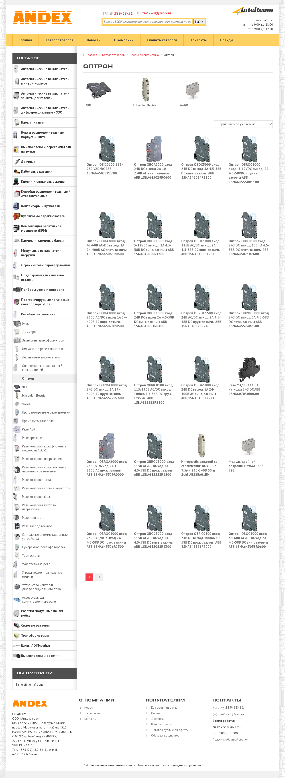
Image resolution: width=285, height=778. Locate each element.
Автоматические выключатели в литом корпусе (45, 81)
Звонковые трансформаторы (43, 340)
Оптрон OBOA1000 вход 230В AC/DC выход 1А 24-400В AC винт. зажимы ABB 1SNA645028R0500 (107, 319)
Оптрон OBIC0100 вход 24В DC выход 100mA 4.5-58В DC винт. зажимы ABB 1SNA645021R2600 (249, 247)
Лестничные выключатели (41, 357)
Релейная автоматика (38, 314)
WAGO (25, 404)
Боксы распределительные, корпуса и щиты (43, 134)
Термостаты (31, 555)
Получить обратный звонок (231, 739)
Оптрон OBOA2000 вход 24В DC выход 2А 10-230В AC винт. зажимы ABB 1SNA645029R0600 (153, 171)
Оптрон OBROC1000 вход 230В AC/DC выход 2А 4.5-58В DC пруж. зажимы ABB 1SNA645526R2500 (107, 540)
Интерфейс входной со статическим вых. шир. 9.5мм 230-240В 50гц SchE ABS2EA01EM (199, 468)
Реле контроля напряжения (42, 459)
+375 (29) (117, 14)
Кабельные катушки (37, 171)
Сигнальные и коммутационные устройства (45, 536)
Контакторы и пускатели (40, 206)
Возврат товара (161, 724)
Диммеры (29, 332)
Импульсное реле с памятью (42, 349)
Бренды (226, 40)
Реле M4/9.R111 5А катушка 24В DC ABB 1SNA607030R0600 (244, 389)
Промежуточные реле (38, 421)
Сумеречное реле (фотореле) (43, 547)
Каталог (28, 58)
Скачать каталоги (162, 40)
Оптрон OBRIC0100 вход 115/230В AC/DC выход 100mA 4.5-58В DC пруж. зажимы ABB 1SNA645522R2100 (153, 394)
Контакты (198, 40)
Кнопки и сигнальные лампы (43, 181)
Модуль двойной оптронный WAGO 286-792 (247, 465)
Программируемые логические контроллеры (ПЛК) (45, 302)
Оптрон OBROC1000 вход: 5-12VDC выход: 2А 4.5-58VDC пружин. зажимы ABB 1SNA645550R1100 (249, 173)
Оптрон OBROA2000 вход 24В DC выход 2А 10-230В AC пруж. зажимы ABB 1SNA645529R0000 (107, 468)
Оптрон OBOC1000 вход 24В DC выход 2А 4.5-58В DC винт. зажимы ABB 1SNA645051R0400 (154, 319)
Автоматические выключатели (45, 69)
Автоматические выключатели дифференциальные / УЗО (45, 110)
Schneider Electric (33, 395)
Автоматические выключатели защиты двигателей (45, 95)
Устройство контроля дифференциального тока (41, 587)
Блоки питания (33, 122)
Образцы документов (165, 735)
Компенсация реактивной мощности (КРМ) (41, 228)
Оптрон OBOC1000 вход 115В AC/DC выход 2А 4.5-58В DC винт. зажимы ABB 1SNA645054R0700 (200, 247)
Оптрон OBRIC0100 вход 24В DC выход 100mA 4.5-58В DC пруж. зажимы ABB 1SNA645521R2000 (201, 540)
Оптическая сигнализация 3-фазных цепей (43, 368)
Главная (25, 40)
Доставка (156, 719)
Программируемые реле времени (46, 412)
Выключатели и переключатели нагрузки (46, 149)
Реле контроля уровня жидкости (46, 488)
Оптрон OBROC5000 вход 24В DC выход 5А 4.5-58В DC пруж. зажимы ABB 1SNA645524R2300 (249, 319)
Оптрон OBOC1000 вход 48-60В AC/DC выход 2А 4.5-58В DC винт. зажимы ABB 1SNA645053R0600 (248, 540)
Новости (93, 40)
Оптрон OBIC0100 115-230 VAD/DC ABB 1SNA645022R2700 (105, 168)
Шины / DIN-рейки (35, 645)
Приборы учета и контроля (42, 290)
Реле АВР (28, 429)
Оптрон (28, 378)
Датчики (28, 161)
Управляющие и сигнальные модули (42, 574)
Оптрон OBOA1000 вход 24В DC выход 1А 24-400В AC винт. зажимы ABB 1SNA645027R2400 (200, 391)
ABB (24, 387)
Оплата (155, 713)
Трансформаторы (35, 635)
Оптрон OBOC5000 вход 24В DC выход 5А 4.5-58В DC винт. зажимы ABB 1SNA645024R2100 (201, 171)
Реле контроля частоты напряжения (39, 507)
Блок (25, 323)
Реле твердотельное (37, 526)
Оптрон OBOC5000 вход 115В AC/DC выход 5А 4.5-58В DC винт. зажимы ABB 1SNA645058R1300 (153, 540)
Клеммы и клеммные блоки (42, 240)
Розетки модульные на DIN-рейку (42, 613)
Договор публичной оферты (170, 730)
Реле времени (32, 438)
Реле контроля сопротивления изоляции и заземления (44, 469)
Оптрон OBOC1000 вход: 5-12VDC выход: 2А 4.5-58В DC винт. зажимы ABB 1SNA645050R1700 (154, 247)
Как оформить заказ (164, 708)
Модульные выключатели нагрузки (41, 252)
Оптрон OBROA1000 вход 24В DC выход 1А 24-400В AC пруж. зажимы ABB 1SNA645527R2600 (107, 391)
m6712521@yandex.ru (155, 13)
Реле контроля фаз (36, 497)
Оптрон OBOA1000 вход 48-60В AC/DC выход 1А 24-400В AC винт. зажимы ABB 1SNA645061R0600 (107, 247)
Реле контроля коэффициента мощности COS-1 (44, 448)
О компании (124, 40)
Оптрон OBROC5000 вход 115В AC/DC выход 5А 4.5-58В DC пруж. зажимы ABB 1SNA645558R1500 (154, 468)
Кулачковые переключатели (43, 216)
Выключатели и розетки (40, 656)
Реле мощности (33, 517)
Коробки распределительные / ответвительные (45, 193)
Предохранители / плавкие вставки (42, 277)
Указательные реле (36, 564)
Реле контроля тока (36, 480)
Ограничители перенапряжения (46, 265)
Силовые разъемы (35, 625)
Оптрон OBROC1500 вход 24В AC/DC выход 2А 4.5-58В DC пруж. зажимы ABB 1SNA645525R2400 (201, 319)
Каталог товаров (59, 40)
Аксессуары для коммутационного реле (39, 599)
